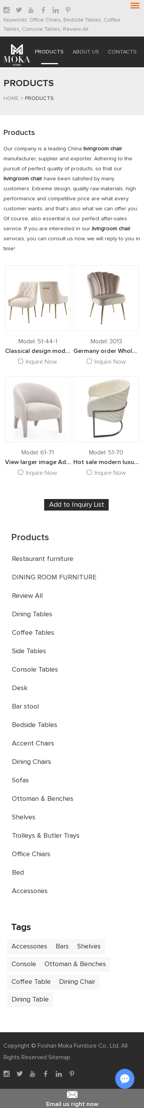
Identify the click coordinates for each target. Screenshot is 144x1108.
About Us (86, 52)
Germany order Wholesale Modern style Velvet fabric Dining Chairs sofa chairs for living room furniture (106, 351)
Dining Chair (77, 981)
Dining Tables (32, 614)
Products (49, 52)
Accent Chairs (33, 743)
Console (24, 964)
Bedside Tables (81, 20)
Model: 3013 (106, 341)
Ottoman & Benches (42, 798)
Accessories (30, 891)
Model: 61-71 (38, 452)
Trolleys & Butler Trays (45, 835)
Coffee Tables (33, 632)
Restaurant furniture (42, 559)
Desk (20, 688)
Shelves (23, 817)
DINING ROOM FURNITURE (54, 577)
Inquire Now (41, 362)
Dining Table (30, 999)
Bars (62, 946)
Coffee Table (31, 981)
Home (11, 98)
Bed (18, 872)
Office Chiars (45, 20)
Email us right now (72, 1098)
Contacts (122, 52)
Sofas (20, 780)
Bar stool (25, 706)
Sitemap (59, 1057)
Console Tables (40, 29)
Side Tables (29, 651)
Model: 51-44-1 (37, 341)
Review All (74, 29)
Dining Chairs (31, 762)
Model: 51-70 (106, 452)
